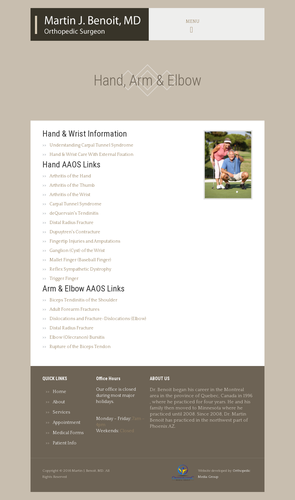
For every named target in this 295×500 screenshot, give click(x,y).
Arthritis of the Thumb (72, 185)
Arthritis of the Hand (70, 176)
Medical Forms (68, 432)
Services (61, 412)
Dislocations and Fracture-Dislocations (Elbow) (97, 318)
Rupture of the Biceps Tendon (80, 346)
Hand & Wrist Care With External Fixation (91, 154)
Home (59, 391)
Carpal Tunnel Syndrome (75, 204)
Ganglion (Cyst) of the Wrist (77, 250)
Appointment (66, 422)
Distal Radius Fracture (71, 222)
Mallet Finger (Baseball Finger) (80, 260)
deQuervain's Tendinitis (73, 213)
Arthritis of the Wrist (69, 194)
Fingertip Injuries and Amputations (84, 241)
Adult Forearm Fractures (74, 309)
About (59, 402)
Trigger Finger (63, 278)
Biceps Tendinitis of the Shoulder (83, 300)
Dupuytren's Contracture (74, 232)
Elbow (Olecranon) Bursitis (76, 337)
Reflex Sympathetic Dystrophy (80, 269)
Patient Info (64, 443)
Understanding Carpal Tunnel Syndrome (91, 145)
